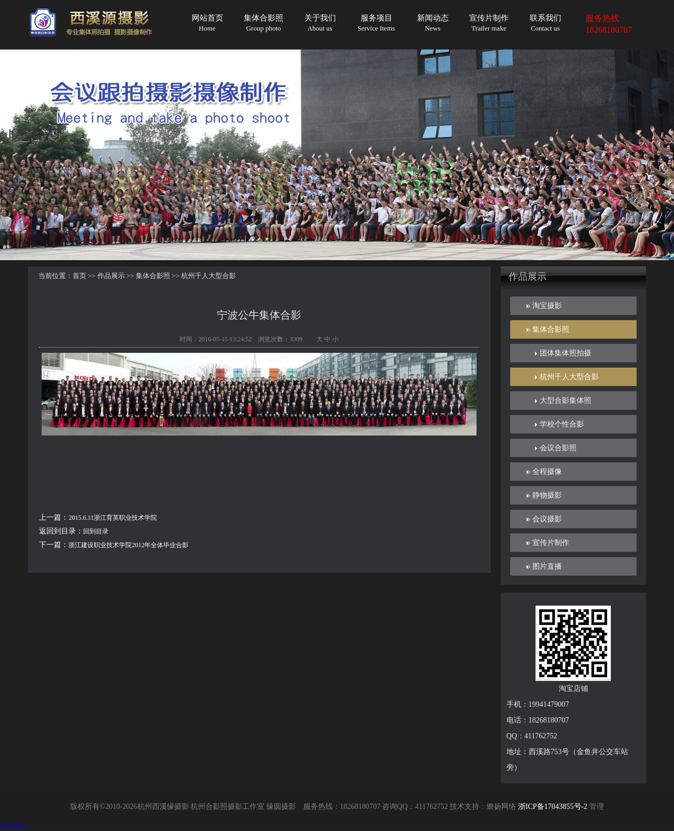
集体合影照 (263, 23)
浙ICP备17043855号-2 (552, 806)
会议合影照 (558, 448)
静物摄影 (547, 495)
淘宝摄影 (547, 306)
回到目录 (95, 531)
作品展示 (111, 276)
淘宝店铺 (573, 688)
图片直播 (547, 566)
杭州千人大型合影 (569, 377)
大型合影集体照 (565, 400)
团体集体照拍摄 (565, 353)
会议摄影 (547, 519)
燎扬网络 (501, 806)
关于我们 (320, 23)
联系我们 (545, 23)
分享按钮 (12, 826)
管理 (596, 806)
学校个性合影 (562, 424)
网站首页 (207, 23)
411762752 (431, 806)
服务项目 (376, 23)
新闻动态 (433, 23)
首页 (79, 276)
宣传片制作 (489, 23)
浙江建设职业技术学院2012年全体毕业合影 (128, 545)
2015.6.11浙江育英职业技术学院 (112, 517)
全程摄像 (547, 472)
